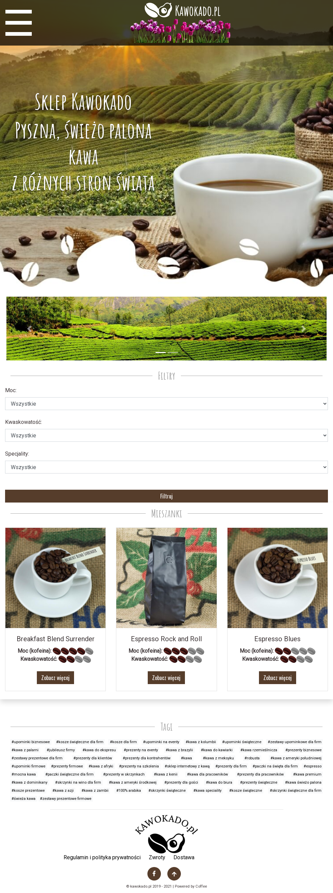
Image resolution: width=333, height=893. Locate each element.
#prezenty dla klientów (92, 758)
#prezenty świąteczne (258, 782)
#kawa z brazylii (179, 750)
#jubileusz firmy (61, 750)
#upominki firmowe (28, 766)
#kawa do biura (219, 782)
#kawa (186, 758)
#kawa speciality (207, 790)
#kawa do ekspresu (99, 750)
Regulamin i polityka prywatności (102, 857)
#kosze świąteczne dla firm (79, 742)
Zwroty (157, 857)
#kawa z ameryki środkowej (133, 782)
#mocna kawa (23, 774)
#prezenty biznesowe (303, 750)
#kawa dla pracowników (207, 774)
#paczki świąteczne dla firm (69, 774)
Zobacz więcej (55, 678)
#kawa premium (307, 774)
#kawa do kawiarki (217, 750)
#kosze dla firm (123, 742)
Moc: (11, 390)
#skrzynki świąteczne (167, 790)
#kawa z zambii (95, 790)
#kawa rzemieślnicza (258, 750)
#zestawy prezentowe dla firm (37, 758)
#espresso (313, 766)
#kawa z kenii (165, 774)
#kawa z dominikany (29, 782)
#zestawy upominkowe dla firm (295, 742)
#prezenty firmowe (67, 766)
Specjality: (17, 454)
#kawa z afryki (101, 766)
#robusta (252, 758)
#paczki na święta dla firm (275, 766)
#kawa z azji (63, 790)
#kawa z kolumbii (201, 742)
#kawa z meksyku (218, 758)
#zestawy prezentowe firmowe (65, 798)
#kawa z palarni (25, 750)
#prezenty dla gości (181, 782)
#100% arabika (128, 790)
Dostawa (183, 857)
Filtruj (166, 496)
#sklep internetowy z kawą (187, 766)
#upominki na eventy (161, 742)
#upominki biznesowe (30, 742)
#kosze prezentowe (28, 790)
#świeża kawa (23, 798)
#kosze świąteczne (245, 790)
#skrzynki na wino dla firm (78, 782)
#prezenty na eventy (141, 750)
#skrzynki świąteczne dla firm (296, 790)
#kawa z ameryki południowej (296, 758)
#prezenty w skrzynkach (124, 774)
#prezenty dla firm (231, 766)
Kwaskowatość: (23, 422)
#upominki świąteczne (241, 742)
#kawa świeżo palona (303, 782)
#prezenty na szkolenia (139, 766)
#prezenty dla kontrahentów (146, 758)
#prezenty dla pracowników (260, 774)
